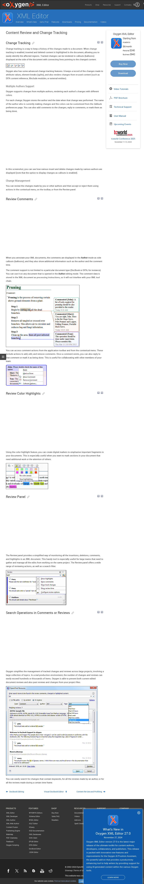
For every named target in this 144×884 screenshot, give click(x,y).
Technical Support (122, 106)
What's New (32, 22)
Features (55, 22)
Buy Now (123, 63)
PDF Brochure (120, 97)
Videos (103, 22)
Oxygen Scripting (12, 845)
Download (123, 73)
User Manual (120, 115)
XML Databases (35, 834)
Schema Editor (34, 816)
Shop (97, 5)
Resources (107, 5)
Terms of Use (79, 870)
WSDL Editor (33, 820)
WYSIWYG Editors (35, 813)
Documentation (90, 22)
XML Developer (12, 816)
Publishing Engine (13, 831)
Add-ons (77, 820)
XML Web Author (12, 823)
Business (129, 54)
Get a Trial (44, 22)
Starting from (129, 38)
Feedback (10, 841)
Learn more (113, 877)
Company (127, 5)
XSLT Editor (33, 823)
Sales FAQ (55, 816)
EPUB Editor (33, 841)
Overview (20, 22)
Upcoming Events (122, 124)
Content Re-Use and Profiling (89, 791)
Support (117, 5)
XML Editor (10, 813)
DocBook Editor (35, 849)
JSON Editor (33, 852)
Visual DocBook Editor (54, 791)
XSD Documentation (36, 831)
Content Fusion (12, 827)
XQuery (31, 827)
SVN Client (33, 838)
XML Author (10, 820)
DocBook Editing (16, 791)
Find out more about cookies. (65, 881)
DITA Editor (33, 845)
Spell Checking (80, 823)
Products (88, 5)
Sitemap (68, 870)
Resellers (55, 820)
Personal (129, 50)
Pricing (78, 22)
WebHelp (9, 834)
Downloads (67, 22)
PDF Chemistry (11, 838)
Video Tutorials (121, 89)
